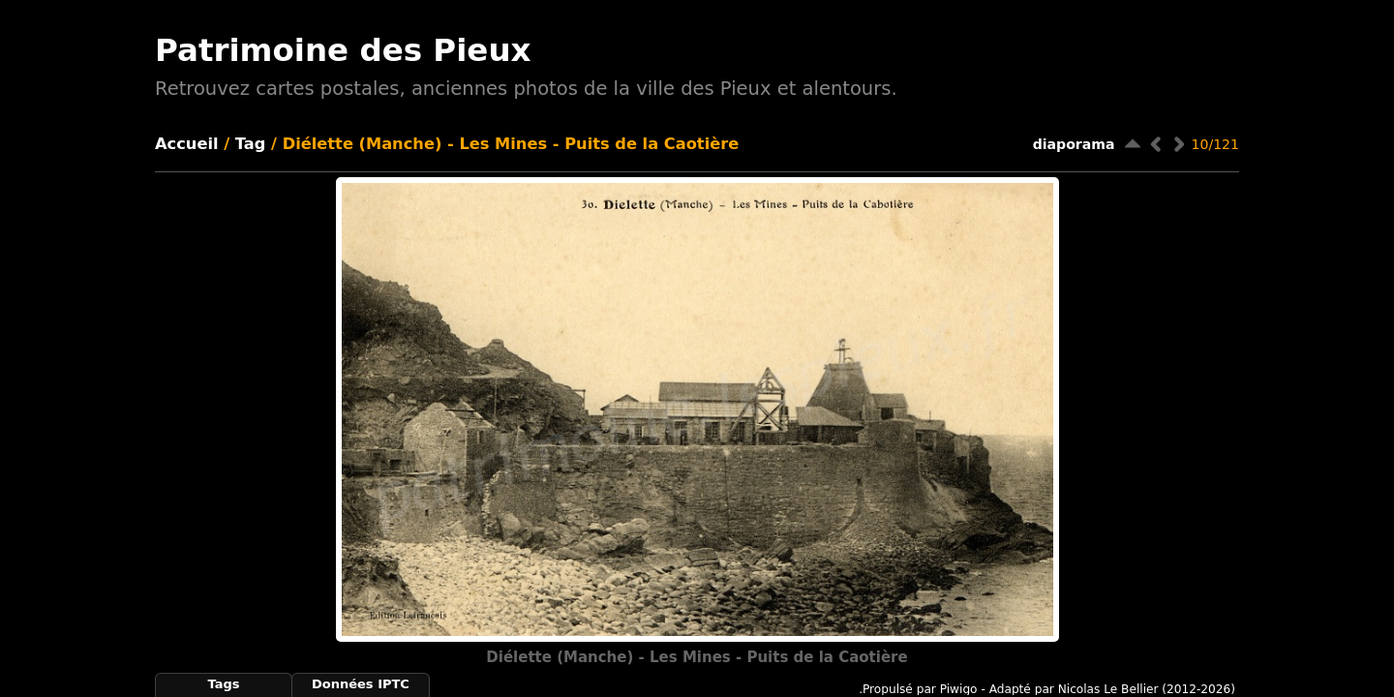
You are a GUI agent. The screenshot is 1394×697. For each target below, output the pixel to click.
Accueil (187, 144)
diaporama (1074, 144)
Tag (250, 144)
